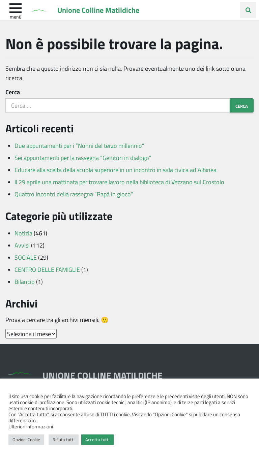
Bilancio (25, 282)
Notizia (23, 233)
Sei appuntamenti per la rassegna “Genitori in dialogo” (83, 158)
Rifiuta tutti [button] (64, 439)
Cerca (12, 92)
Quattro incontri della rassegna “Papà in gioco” (74, 194)
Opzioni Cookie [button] (26, 439)
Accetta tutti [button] (97, 439)
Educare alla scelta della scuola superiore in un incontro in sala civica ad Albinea (116, 170)
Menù (15, 16)
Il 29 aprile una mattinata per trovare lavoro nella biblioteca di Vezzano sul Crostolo (119, 182)
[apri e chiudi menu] (15, 7)
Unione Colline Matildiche (98, 9)
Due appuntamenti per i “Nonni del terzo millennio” (79, 145)
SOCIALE (26, 257)
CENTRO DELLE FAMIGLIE (47, 269)
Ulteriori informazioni (30, 426)
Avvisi (22, 245)
